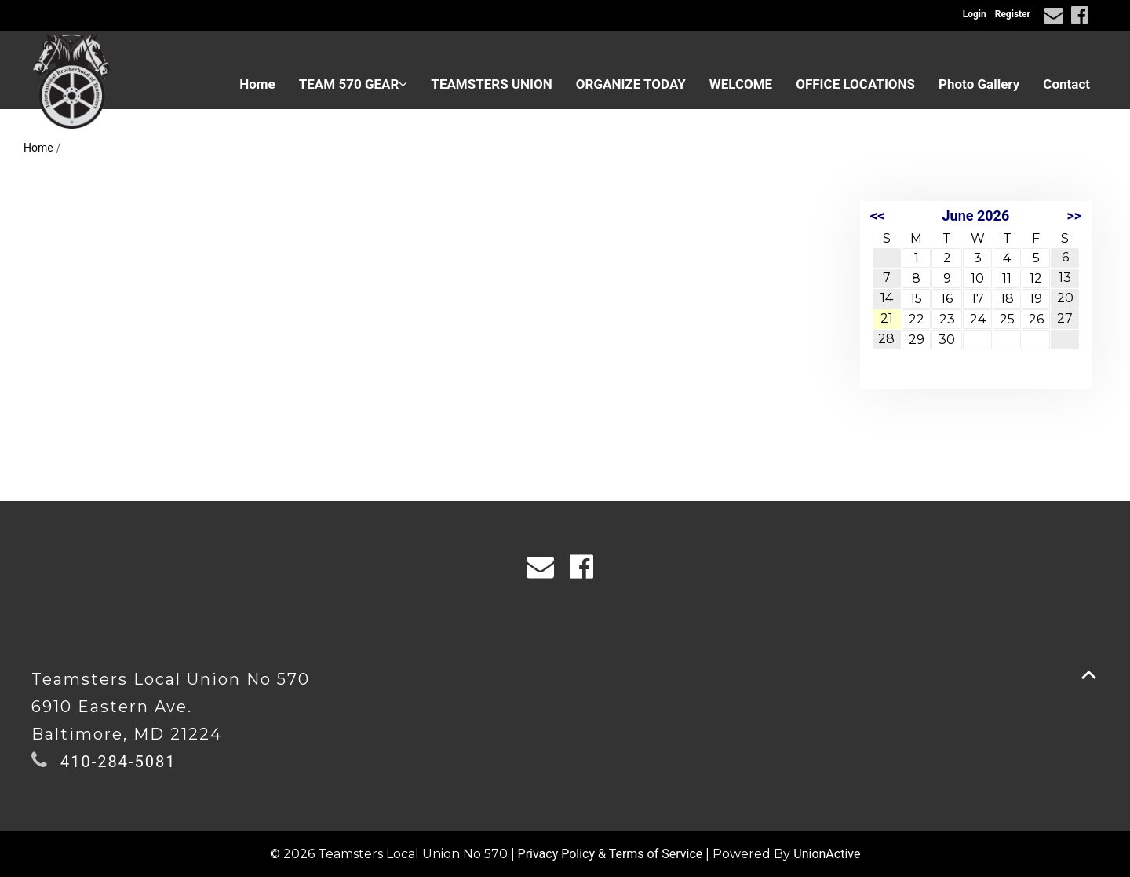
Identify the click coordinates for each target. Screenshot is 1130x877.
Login (974, 14)
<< (877, 215)
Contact (1066, 84)
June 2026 (976, 215)
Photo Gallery (979, 84)
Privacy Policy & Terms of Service (610, 853)
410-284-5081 (118, 761)
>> (1073, 215)
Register (1012, 14)
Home (257, 84)
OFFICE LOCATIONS (855, 84)
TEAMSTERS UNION (491, 84)
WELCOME (740, 84)
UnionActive (826, 853)
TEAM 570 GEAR (353, 84)
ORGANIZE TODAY (631, 84)
